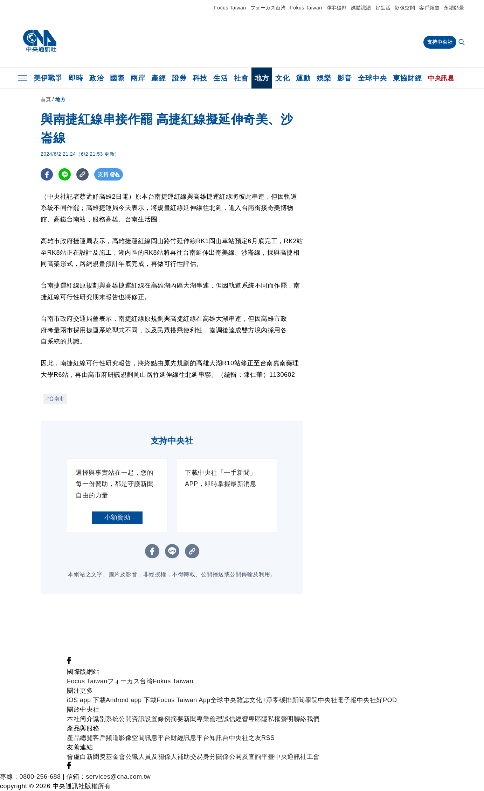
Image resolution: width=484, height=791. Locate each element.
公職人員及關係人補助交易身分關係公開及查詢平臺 (200, 756)
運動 (303, 78)
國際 (117, 78)
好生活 (383, 7)
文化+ (257, 700)
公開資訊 (132, 718)
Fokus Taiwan (306, 7)
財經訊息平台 (190, 737)
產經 (158, 78)
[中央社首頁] (39, 41)
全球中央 (372, 78)
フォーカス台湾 (268, 7)
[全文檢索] (462, 43)
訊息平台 (158, 737)
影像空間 (405, 7)
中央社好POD (377, 700)
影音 (344, 78)
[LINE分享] (64, 174)
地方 (262, 78)
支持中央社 (440, 42)
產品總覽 (80, 737)
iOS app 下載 (86, 700)
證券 (179, 78)
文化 (282, 78)
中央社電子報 (337, 700)
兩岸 (138, 78)
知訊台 (219, 737)
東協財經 (407, 78)
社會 (241, 78)
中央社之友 (245, 737)
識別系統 (106, 718)
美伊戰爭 (48, 78)
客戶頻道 (429, 7)
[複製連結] (82, 174)
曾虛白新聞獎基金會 (96, 756)
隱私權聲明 (277, 718)
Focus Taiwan (230, 7)
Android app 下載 (131, 700)
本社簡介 (80, 718)
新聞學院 (305, 700)
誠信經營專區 (241, 718)
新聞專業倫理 (203, 718)
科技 (200, 78)
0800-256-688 (40, 776)
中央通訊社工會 (297, 756)
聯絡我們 (307, 718)
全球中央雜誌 (229, 700)
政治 (96, 78)
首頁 (46, 99)
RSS (268, 737)
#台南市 (55, 398)
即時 (76, 78)
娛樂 (324, 78)
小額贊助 (117, 517)
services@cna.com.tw (118, 776)
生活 (220, 78)
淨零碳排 (336, 7)
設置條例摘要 (164, 718)
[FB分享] (47, 174)
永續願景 (454, 7)
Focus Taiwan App (183, 700)
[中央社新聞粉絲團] (69, 662)
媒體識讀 (361, 7)
